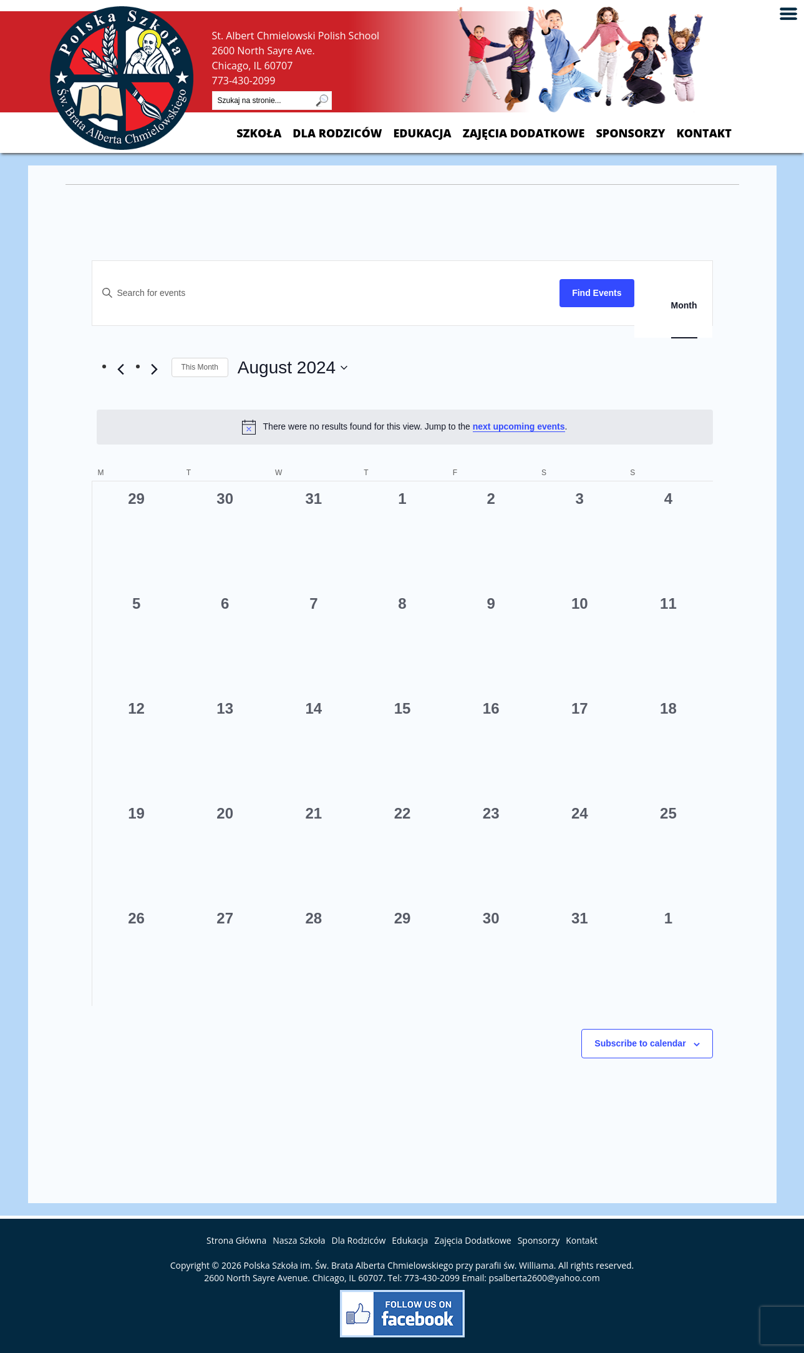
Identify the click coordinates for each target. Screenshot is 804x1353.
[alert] (405, 427)
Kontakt (703, 133)
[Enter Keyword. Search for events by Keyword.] (326, 293)
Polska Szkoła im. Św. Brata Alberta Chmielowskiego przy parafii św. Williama (399, 1265)
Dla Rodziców (337, 133)
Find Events (596, 293)
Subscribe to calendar (639, 1043)
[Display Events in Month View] (684, 305)
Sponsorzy (630, 133)
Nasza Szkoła (299, 1240)
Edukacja (422, 133)
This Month (200, 367)
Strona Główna (236, 1240)
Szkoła (258, 133)
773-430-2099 (244, 80)
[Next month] (154, 369)
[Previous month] (121, 369)
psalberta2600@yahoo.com (544, 1278)
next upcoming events (519, 426)
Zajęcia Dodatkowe (524, 133)
